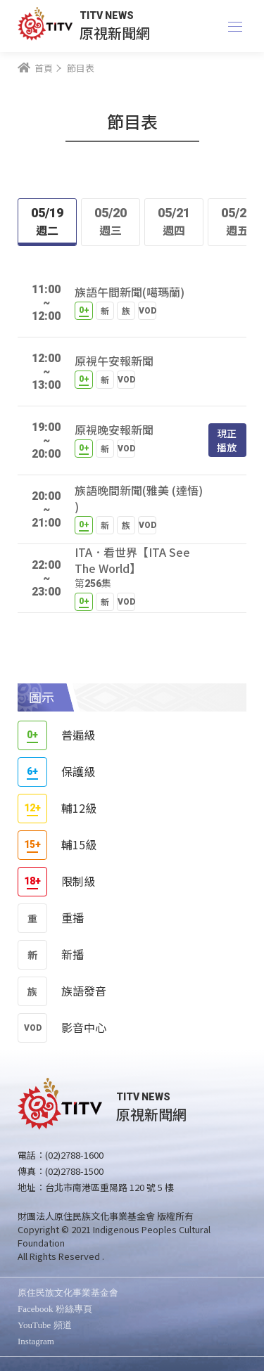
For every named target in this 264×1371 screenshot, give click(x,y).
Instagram (36, 1341)
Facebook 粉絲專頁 (55, 1309)
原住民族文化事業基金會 (68, 1292)
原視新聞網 (115, 32)
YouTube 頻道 (45, 1325)
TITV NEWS (107, 15)
